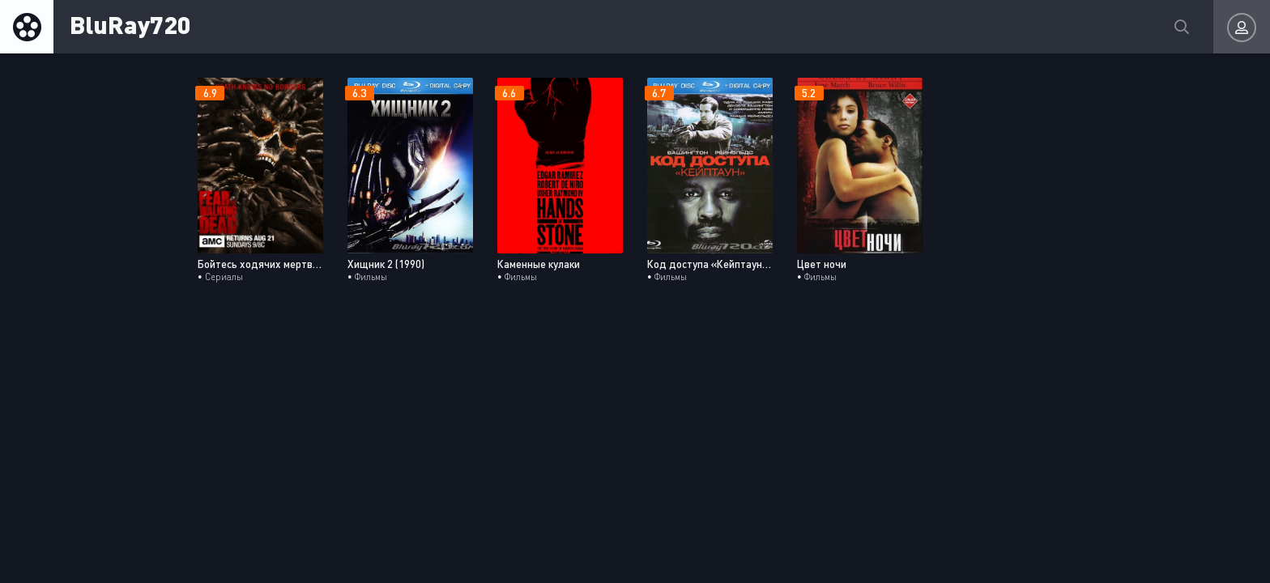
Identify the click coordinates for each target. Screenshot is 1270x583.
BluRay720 (130, 24)
